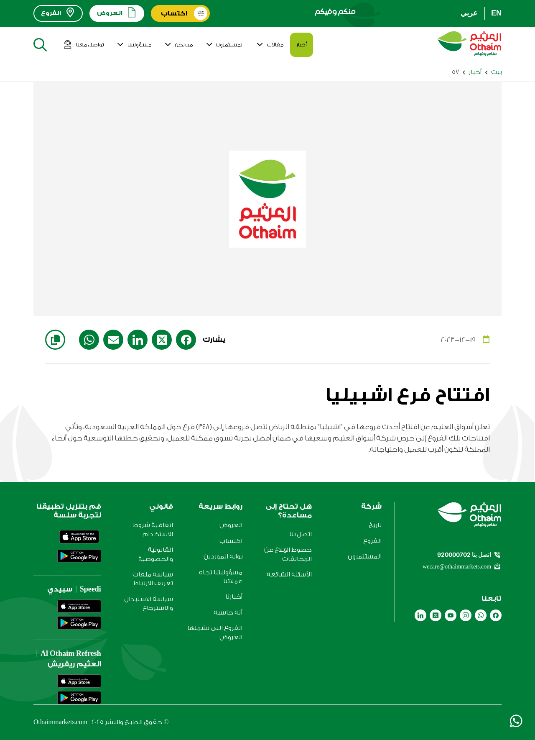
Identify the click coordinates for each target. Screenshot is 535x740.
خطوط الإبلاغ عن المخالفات (288, 554)
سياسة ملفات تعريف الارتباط (152, 579)
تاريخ (375, 525)
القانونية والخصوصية (155, 554)
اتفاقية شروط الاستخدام (153, 530)
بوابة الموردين (223, 556)
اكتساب (230, 541)
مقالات (270, 45)
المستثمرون (225, 45)
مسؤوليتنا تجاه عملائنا (220, 577)
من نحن (178, 45)
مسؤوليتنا (134, 45)
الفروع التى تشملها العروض (214, 632)
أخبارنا (233, 596)
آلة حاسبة (228, 612)
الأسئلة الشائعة (289, 574)
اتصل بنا (300, 534)
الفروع (372, 541)
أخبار (301, 44)
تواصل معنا (84, 45)
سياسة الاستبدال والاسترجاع (148, 604)
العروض (230, 525)
